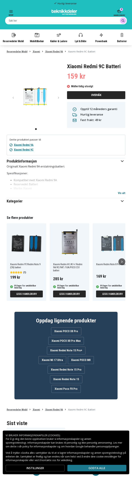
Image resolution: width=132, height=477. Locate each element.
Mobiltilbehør (37, 37)
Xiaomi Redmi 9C (24, 149)
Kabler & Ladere (58, 37)
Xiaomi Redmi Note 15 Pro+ (66, 350)
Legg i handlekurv (26, 294)
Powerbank (101, 37)
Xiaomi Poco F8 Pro (66, 388)
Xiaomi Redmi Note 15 (66, 379)
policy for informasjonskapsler (40, 446)
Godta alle (97, 468)
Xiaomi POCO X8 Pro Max (66, 340)
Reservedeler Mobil (13, 37)
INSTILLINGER (35, 468)
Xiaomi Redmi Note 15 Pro (66, 369)
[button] (66, 161)
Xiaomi (36, 51)
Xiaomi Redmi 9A (54, 51)
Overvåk (96, 95)
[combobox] (66, 20)
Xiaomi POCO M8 (81, 360)
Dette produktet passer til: (25, 139)
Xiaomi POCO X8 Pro (66, 331)
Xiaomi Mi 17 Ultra (52, 360)
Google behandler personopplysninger (97, 446)
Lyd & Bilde (80, 37)
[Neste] (121, 261)
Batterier (122, 37)
